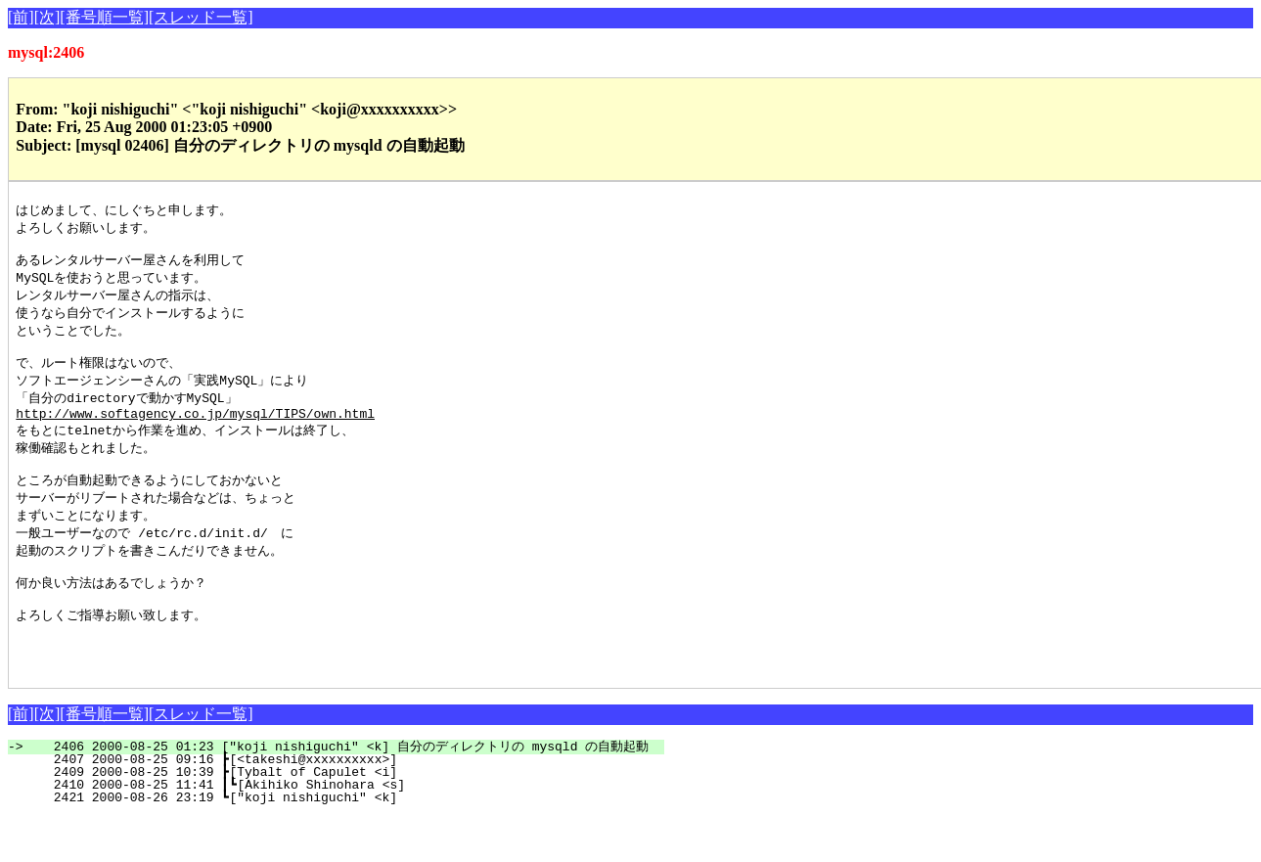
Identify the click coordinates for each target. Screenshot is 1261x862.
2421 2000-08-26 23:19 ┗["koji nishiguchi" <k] (362, 842)
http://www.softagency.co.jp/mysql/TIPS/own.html (195, 431)
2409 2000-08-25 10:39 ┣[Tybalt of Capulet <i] (362, 817)
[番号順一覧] (104, 17)
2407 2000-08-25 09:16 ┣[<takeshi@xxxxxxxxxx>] (362, 804)
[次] (47, 17)
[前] (21, 17)
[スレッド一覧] (201, 17)
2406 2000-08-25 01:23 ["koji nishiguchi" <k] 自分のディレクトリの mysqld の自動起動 (346, 791)
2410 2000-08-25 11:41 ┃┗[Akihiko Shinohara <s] (358, 830)
